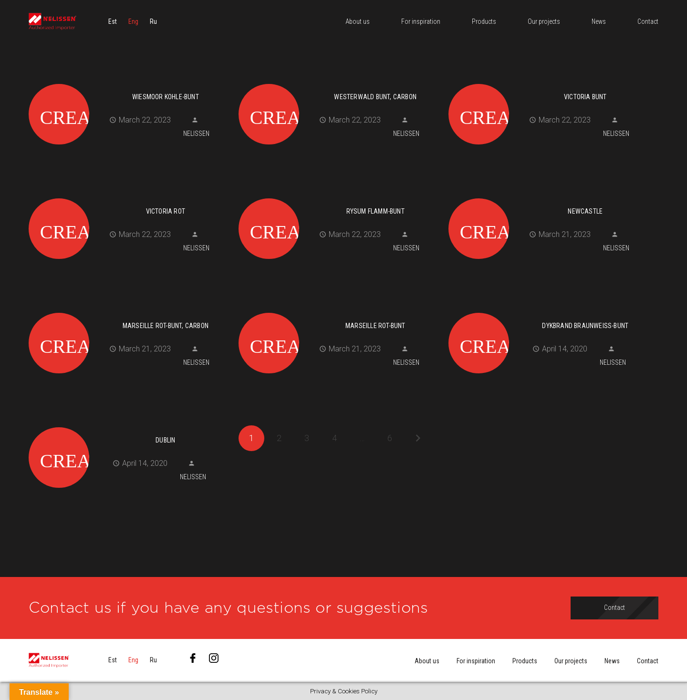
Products (524, 661)
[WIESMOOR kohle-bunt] (130, 82)
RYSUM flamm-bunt (375, 211)
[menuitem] (112, 21)
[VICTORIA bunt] (549, 82)
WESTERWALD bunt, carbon (375, 97)
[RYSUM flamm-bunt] (340, 197)
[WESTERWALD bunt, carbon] (340, 82)
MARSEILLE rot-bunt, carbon (165, 325)
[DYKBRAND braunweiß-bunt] (549, 311)
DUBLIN (165, 440)
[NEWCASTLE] (549, 197)
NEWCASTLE (585, 211)
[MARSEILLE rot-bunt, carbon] (130, 311)
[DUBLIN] (130, 425)
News (612, 661)
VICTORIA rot (165, 211)
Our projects (570, 661)
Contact (647, 661)
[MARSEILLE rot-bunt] (340, 311)
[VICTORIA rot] (130, 197)
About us (427, 661)
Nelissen (196, 133)
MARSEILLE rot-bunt (375, 325)
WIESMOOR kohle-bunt (165, 97)
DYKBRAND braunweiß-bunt (585, 325)
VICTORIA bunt (585, 97)
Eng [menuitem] (133, 21)
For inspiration (476, 661)
